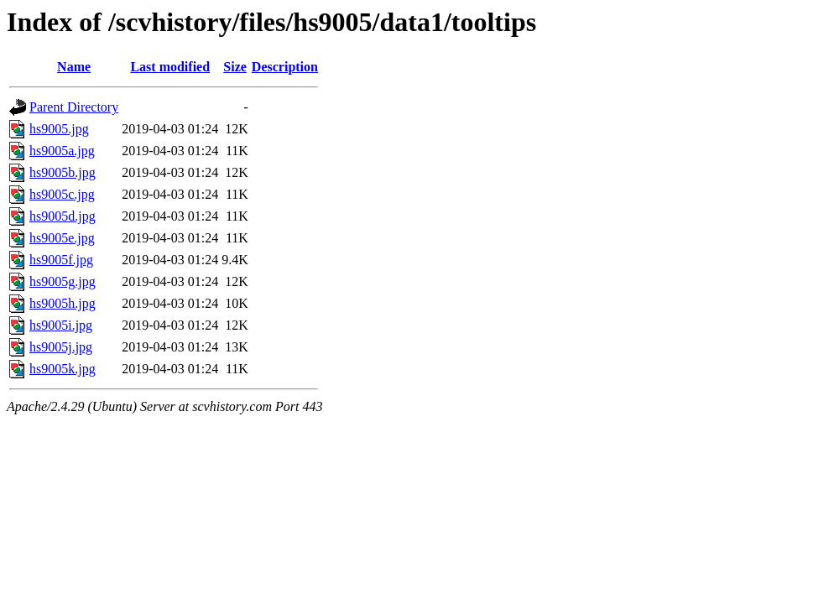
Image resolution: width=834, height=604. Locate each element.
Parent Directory (73, 107)
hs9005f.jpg (61, 260)
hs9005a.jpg (62, 150)
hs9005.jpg (59, 129)
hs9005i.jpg (60, 325)
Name (74, 67)
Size (235, 67)
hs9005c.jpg (62, 194)
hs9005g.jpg (62, 281)
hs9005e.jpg (62, 238)
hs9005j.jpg (60, 347)
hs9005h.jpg (62, 303)
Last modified (170, 67)
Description (285, 67)
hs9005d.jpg (62, 216)
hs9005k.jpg (62, 369)
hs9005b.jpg (62, 172)
